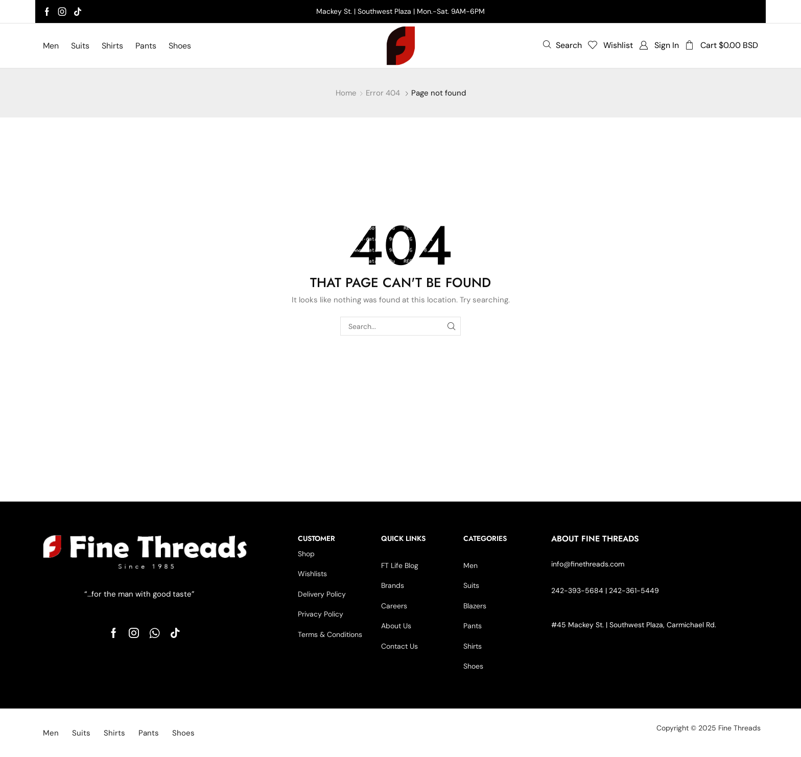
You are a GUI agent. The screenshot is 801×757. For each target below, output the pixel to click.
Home (346, 93)
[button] (562, 45)
